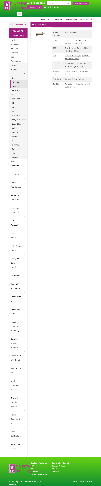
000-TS (56, 63)
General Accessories (16, 286)
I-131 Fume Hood (16, 248)
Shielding (15, 174)
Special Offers (58, 466)
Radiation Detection (15, 197)
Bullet (14, 78)
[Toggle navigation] (19, 14)
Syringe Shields (71, 19)
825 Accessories (16, 59)
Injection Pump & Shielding (15, 326)
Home (43, 19)
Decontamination (16, 311)
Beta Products (15, 163)
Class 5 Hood (14, 235)
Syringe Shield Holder (74, 79)
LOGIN (47, 7)
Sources (34, 471)
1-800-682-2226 (36, 3)
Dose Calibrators (16, 434)
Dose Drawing (15, 142)
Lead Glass (17, 124)
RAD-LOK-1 (58, 79)
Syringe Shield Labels (15, 153)
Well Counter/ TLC (15, 385)
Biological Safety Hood (15, 263)
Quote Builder (80, 3)
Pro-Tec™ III (16, 101)
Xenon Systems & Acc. (15, 419)
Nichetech (87, 481)
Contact (55, 471)
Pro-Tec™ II (16, 92)
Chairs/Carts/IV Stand (16, 358)
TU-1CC (56, 84)
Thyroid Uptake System (14, 402)
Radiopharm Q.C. (15, 446)
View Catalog (35, 7)
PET (32, 466)
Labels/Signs (16, 299)
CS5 (54, 56)
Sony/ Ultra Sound (60, 463)
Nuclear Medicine (55, 19)
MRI (32, 469)
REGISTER (55, 7)
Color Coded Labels (15, 132)
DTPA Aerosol (14, 223)
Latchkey (16, 115)
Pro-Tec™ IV (16, 109)
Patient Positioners (16, 185)
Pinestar (29, 481)
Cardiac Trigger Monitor (14, 343)
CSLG (55, 40)
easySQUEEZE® (18, 120)
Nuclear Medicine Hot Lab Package (15, 46)
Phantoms (15, 275)
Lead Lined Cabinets (16, 210)
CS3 (54, 48)
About (55, 469)
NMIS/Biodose (16, 370)
